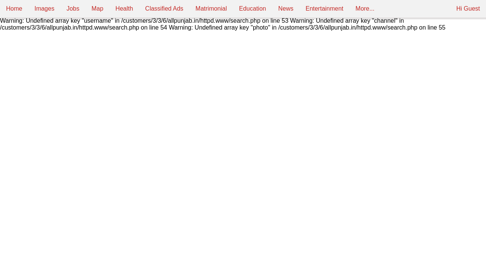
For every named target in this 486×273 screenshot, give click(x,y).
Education (252, 8)
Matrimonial (211, 8)
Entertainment (325, 8)
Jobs (72, 8)
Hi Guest (468, 8)
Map (97, 8)
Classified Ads (164, 8)
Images (44, 8)
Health (124, 8)
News (285, 8)
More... (364, 8)
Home (14, 8)
